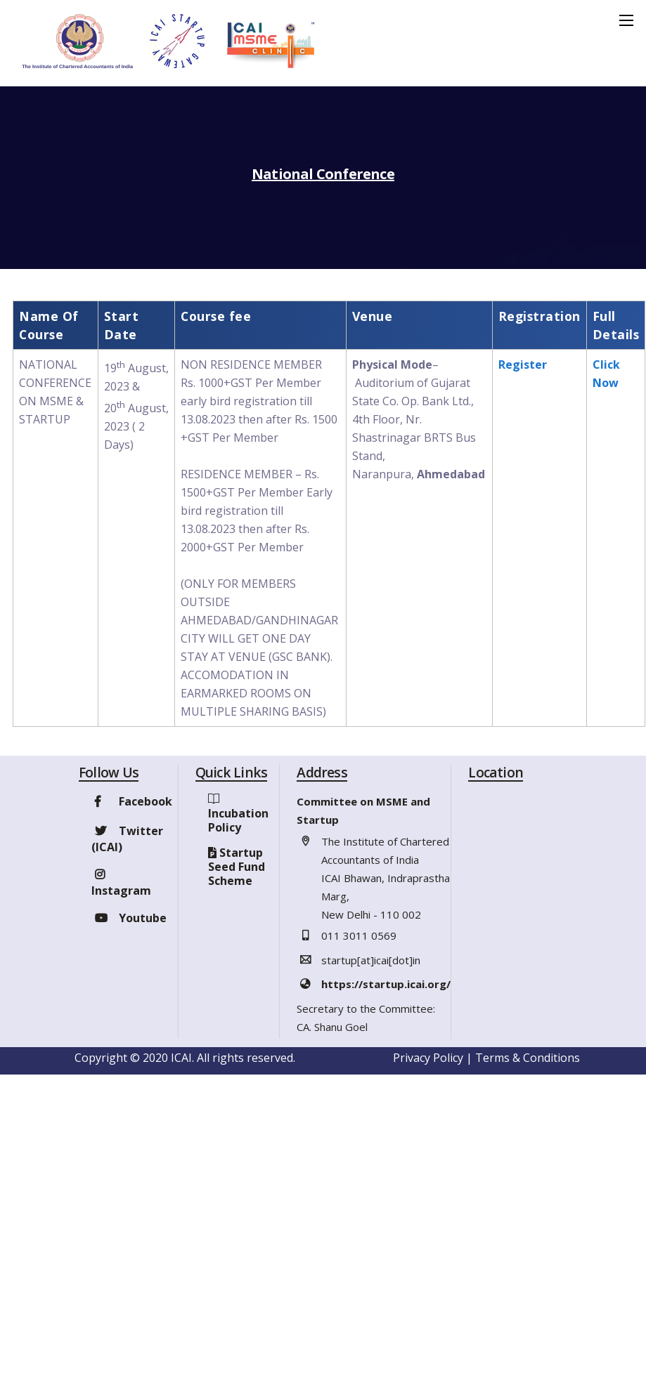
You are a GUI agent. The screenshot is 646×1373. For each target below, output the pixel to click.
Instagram (121, 882)
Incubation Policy (238, 820)
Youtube (129, 918)
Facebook (131, 801)
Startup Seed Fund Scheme (236, 866)
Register (522, 364)
